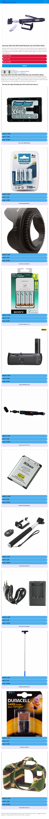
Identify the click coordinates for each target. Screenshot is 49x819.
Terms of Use (17, 815)
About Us (3, 815)
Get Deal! (24, 66)
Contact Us (27, 815)
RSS (23, 815)
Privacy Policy (10, 815)
